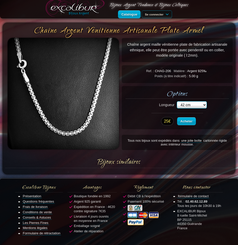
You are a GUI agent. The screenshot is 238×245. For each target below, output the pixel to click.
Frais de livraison (35, 207)
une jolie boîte (191, 140)
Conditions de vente (37, 212)
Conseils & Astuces (37, 217)
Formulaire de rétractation (41, 233)
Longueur (167, 105)
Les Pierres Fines (35, 223)
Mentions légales (35, 228)
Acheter (186, 121)
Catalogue (129, 14)
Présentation (32, 196)
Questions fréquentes (38, 201)
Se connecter (157, 14)
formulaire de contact (193, 196)
